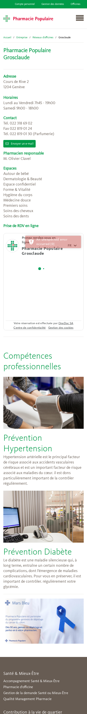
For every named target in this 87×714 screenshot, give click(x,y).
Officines (75, 4)
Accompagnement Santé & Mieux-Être (31, 681)
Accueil (7, 37)
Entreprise (21, 37)
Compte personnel (25, 4)
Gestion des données (52, 4)
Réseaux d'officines (43, 37)
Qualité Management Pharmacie (27, 699)
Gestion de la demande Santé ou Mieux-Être (35, 693)
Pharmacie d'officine (18, 687)
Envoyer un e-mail (19, 143)
